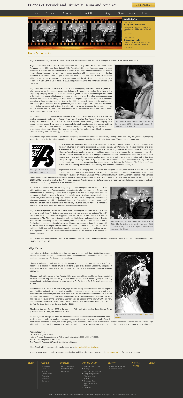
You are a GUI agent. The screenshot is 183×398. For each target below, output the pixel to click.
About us (52, 13)
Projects (86, 378)
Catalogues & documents (92, 371)
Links (145, 13)
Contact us (45, 381)
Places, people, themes (117, 366)
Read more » (128, 34)
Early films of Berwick (134, 25)
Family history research (91, 374)
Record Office (89, 13)
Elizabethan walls (132, 40)
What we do (46, 366)
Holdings (87, 369)
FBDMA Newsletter (114, 352)
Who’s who (45, 369)
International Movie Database (86, 347)
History (107, 13)
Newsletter (45, 378)
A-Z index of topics (115, 369)
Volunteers (45, 371)
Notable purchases (90, 381)
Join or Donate (47, 374)
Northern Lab (131, 394)
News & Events (126, 13)
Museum (69, 13)
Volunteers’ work (89, 376)
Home (35, 13)
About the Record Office (92, 366)
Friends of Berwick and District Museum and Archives (75, 394)
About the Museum (67, 366)
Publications (46, 376)
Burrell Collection (67, 369)
